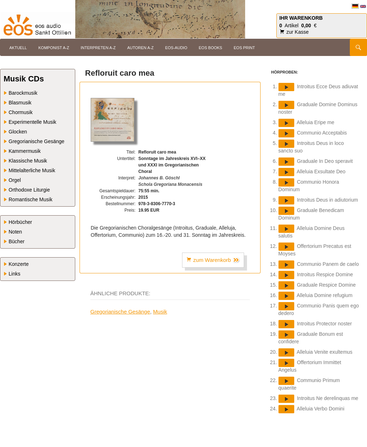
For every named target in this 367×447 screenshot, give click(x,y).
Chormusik (21, 112)
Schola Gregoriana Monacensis (170, 184)
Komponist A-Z (53, 48)
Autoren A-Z (140, 48)
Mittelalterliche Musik (32, 170)
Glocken (18, 132)
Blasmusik (20, 102)
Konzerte (19, 264)
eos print (244, 48)
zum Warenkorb (213, 260)
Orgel (15, 180)
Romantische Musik (30, 199)
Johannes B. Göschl (159, 177)
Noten (15, 232)
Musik (160, 312)
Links (14, 274)
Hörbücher (20, 222)
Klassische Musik (28, 161)
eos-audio (176, 48)
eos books (210, 48)
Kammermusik (24, 151)
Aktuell (18, 48)
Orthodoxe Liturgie (29, 190)
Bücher (16, 241)
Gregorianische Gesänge (120, 312)
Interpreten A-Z (98, 48)
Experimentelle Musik (32, 122)
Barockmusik (23, 93)
